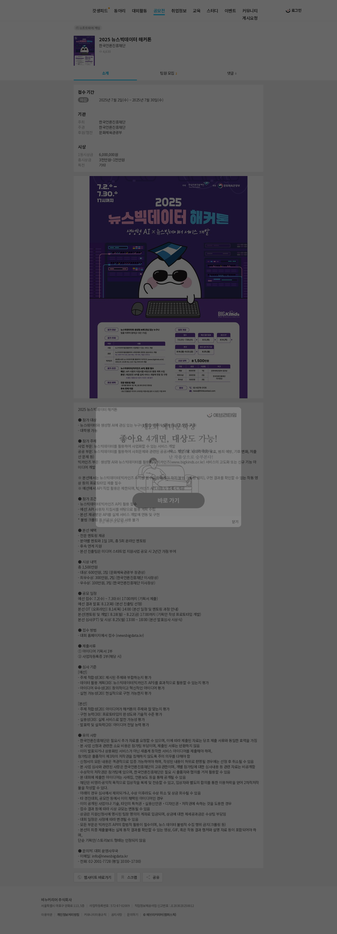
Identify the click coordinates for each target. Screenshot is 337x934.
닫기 (240, 526)
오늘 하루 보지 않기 (108, 526)
